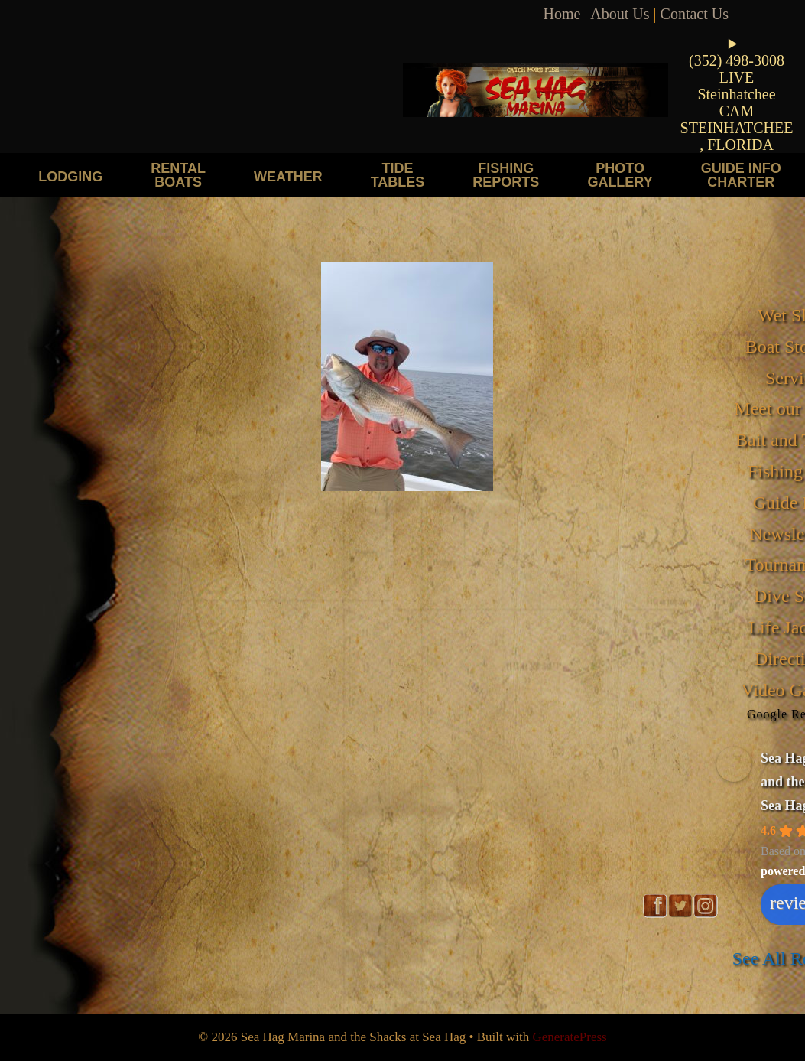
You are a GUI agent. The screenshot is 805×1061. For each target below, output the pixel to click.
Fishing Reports (505, 175)
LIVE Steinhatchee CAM (736, 94)
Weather (288, 176)
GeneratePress (569, 1037)
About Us (619, 13)
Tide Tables (398, 175)
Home (562, 13)
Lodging (70, 176)
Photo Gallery (619, 175)
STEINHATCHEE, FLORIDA (737, 136)
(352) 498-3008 (736, 60)
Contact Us (695, 13)
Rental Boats (178, 175)
